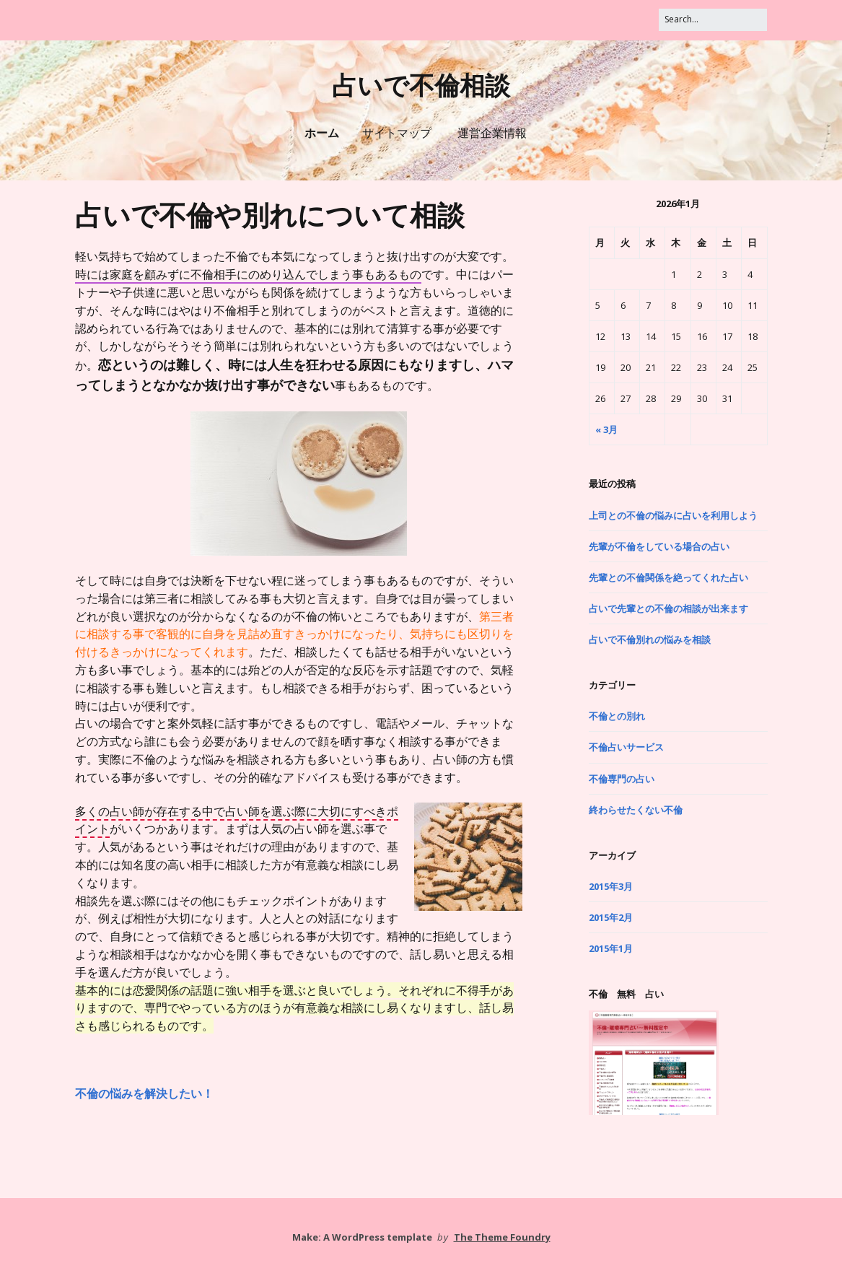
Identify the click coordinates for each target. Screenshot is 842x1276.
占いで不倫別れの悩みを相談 (650, 639)
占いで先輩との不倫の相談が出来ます (668, 608)
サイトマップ (396, 133)
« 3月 (606, 429)
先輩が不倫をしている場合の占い (659, 546)
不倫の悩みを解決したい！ (144, 1093)
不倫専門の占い (621, 778)
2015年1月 (611, 948)
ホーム (321, 133)
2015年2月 (611, 917)
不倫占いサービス (626, 746)
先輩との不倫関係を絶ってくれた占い (668, 577)
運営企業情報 (492, 133)
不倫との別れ (617, 715)
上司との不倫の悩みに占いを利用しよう (673, 515)
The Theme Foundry (502, 1237)
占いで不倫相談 (421, 86)
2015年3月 (611, 886)
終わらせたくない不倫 (636, 809)
